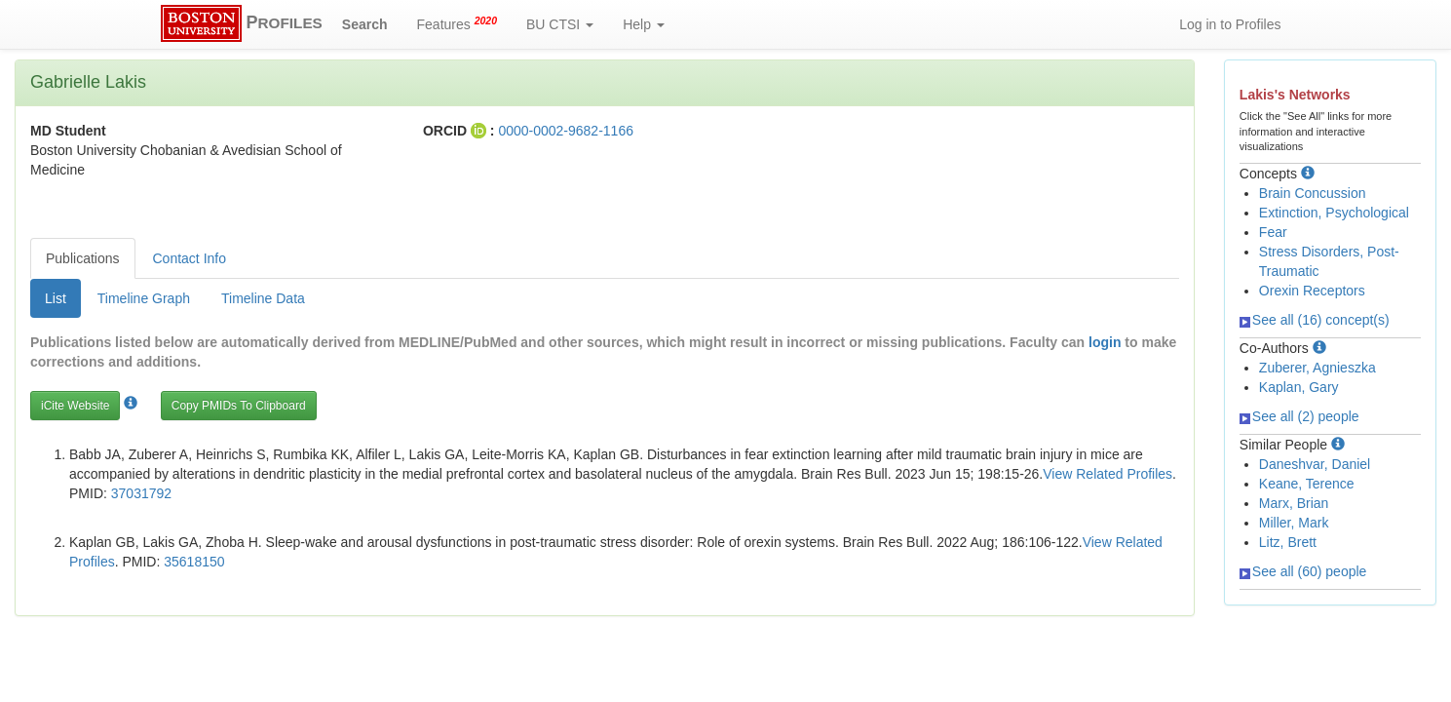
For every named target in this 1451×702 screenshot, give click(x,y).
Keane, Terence (1307, 483)
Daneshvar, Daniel (1314, 464)
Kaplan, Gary (1299, 387)
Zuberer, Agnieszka (1317, 367)
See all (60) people (1303, 571)
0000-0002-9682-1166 (565, 130)
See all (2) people (1299, 416)
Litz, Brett (1288, 542)
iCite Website (75, 405)
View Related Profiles (1107, 474)
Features (457, 23)
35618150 (194, 561)
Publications (83, 258)
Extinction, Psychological (1334, 212)
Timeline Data (263, 298)
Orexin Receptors (1312, 290)
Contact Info (190, 258)
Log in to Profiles (1229, 24)
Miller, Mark (1294, 522)
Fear (1273, 232)
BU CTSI (559, 24)
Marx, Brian (1294, 503)
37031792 (141, 493)
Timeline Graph (143, 298)
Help (644, 24)
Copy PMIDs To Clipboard (239, 405)
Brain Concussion (1312, 193)
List (55, 298)
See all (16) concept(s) (1315, 320)
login (1104, 342)
